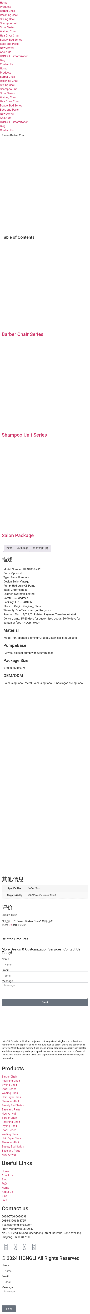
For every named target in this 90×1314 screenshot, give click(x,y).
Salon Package (18, 535)
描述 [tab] (9, 548)
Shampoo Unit (8, 23)
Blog (3, 60)
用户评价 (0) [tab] (40, 548)
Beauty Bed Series (11, 39)
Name (5, 959)
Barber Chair (7, 11)
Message (7, 981)
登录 (10, 925)
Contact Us (7, 64)
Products (5, 72)
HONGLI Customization (14, 56)
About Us (5, 52)
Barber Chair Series (22, 334)
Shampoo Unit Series (24, 435)
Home (3, 68)
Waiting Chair (8, 31)
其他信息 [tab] (22, 548)
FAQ (4, 1183)
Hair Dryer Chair (9, 35)
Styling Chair (7, 19)
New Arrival (7, 48)
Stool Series (7, 27)
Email (5, 970)
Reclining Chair (9, 15)
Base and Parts (9, 43)
